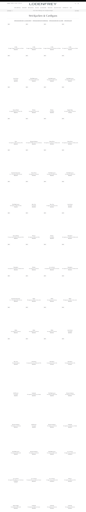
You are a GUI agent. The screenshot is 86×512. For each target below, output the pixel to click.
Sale (71, 7)
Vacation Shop (57, 7)
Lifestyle (20, 3)
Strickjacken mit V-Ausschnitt (16, 504)
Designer (24, 7)
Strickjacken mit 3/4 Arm (52, 504)
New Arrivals (17, 7)
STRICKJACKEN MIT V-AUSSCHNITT (23, 20)
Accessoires (43, 7)
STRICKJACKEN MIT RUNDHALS (40, 20)
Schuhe (37, 7)
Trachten (50, 7)
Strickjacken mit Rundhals (34, 504)
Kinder (15, 3)
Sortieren (9, 10)
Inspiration (65, 7)
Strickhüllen (70, 504)
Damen (8, 3)
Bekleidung (31, 7)
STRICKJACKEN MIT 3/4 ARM (56, 20)
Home (34, 10)
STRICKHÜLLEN (68, 20)
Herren (12, 3)
